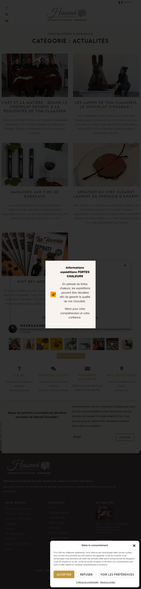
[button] (134, 545)
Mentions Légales (107, 582)
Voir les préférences (117, 574)
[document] (70, 294)
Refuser (86, 574)
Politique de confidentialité (87, 582)
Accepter (64, 574)
